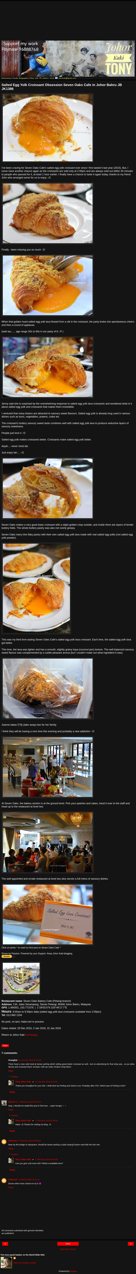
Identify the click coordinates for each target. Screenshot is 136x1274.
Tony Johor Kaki (23, 1082)
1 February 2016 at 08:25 (46, 1159)
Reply (10, 1071)
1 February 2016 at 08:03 (29, 1141)
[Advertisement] (68, 21)
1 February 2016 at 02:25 (29, 1102)
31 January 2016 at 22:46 (29, 1060)
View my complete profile (24, 1263)
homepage (31, 1034)
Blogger (73, 1271)
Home (68, 1244)
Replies (14, 1077)
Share (5, 1046)
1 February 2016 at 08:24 (46, 1120)
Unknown (12, 1141)
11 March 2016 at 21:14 (29, 1179)
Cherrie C (12, 1102)
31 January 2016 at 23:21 (46, 1082)
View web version (68, 1249)
